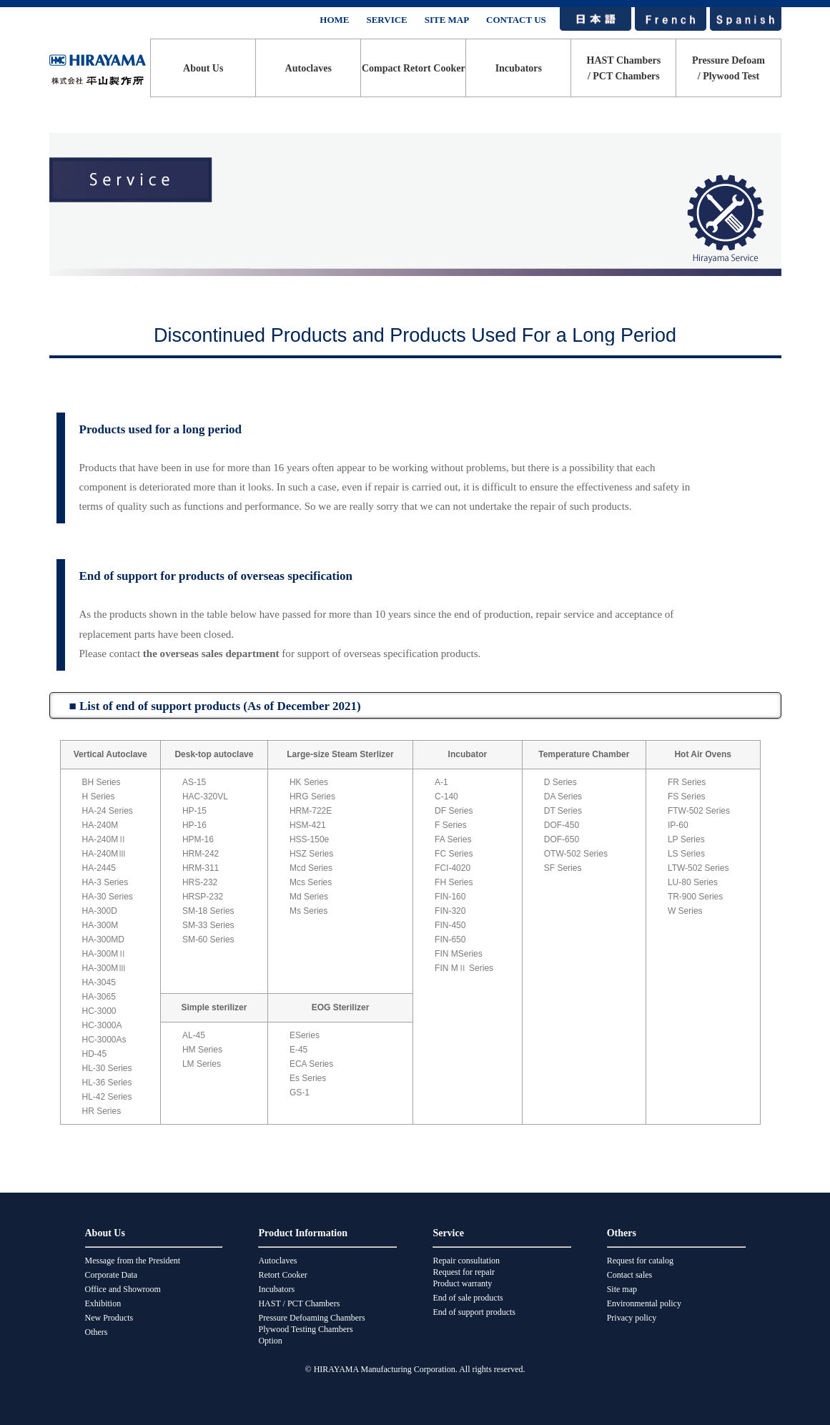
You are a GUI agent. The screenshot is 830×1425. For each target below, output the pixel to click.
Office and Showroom (123, 1289)
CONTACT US (516, 19)
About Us (203, 68)
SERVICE (386, 19)
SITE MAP (447, 19)
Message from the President (133, 1261)
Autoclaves (308, 68)
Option (270, 1341)
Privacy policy (632, 1318)
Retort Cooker (282, 1275)
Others (96, 1332)
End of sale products (468, 1298)
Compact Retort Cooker (413, 68)
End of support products (474, 1312)
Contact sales (630, 1275)
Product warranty (462, 1283)
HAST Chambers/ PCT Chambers (624, 68)
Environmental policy (644, 1303)
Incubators (518, 68)
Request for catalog (640, 1261)
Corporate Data (111, 1275)
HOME (334, 19)
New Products (109, 1318)
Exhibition (103, 1303)
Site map (622, 1289)
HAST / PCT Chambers (299, 1303)
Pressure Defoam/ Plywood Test (728, 68)
